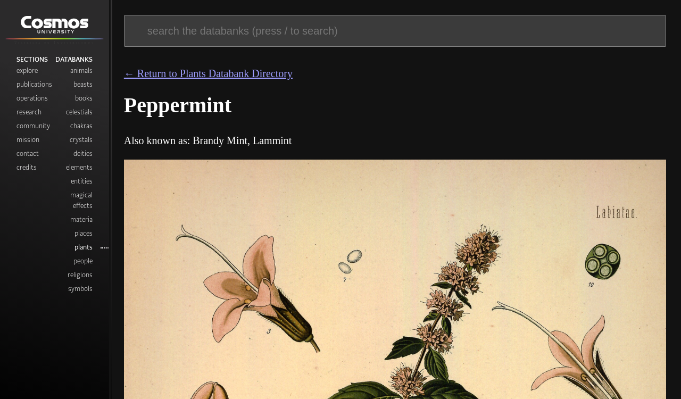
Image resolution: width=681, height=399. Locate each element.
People (83, 260)
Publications (34, 84)
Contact (27, 153)
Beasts (83, 84)
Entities (82, 181)
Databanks (74, 59)
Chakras (81, 125)
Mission (27, 139)
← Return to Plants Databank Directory (208, 73)
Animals (81, 70)
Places (83, 233)
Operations (32, 98)
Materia (81, 219)
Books (84, 98)
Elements (79, 167)
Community (33, 125)
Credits (26, 167)
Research (28, 112)
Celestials (79, 112)
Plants (83, 247)
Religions (80, 274)
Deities (83, 153)
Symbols (80, 288)
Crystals (81, 139)
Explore (27, 70)
